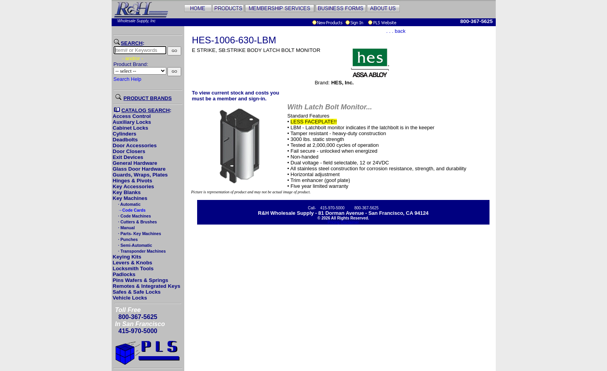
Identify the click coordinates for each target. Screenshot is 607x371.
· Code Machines (134, 216)
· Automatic (129, 204)
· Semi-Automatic (134, 245)
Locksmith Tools (133, 268)
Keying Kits (127, 257)
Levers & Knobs (132, 263)
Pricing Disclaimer (343, 222)
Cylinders (125, 134)
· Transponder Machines (141, 251)
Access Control (132, 116)
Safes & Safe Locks (137, 292)
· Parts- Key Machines (139, 233)
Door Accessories (135, 145)
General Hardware (135, 163)
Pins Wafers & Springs (140, 280)
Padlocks (124, 274)
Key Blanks (127, 192)
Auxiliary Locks (132, 122)
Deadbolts (125, 140)
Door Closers (129, 151)
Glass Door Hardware (139, 169)
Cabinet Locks (130, 128)
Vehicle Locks (130, 298)
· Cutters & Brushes (137, 221)
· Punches (127, 239)
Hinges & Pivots (132, 181)
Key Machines (130, 198)
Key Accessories (133, 186)
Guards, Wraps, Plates (140, 175)
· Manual (126, 227)
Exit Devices (128, 157)
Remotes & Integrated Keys (146, 286)
